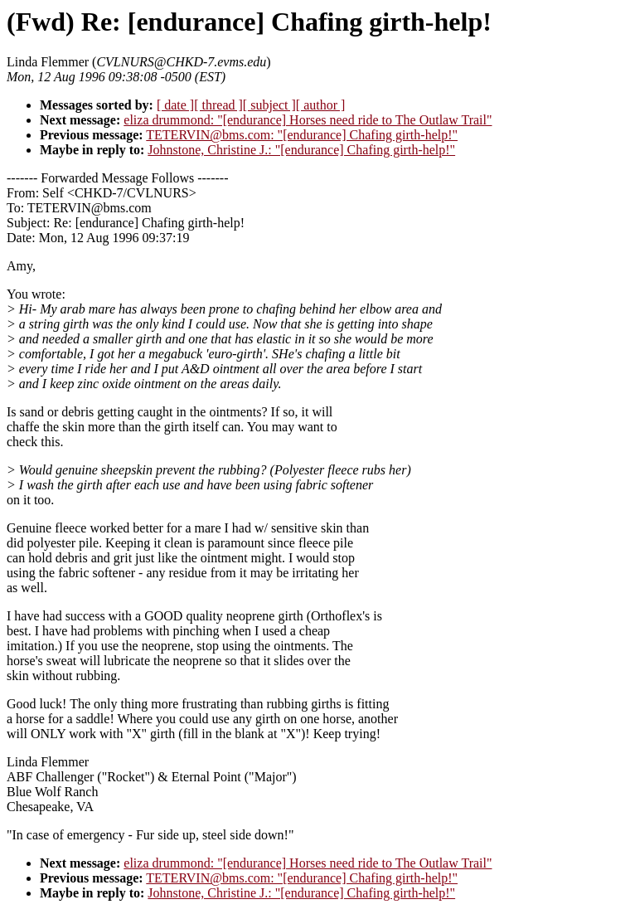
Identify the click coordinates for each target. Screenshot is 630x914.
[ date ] (175, 105)
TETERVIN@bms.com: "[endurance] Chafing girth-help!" (302, 135)
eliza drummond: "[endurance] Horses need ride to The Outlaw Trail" (308, 120)
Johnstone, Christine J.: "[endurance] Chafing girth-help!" (301, 150)
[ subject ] (269, 105)
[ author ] (321, 105)
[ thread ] (218, 105)
